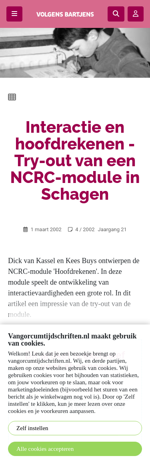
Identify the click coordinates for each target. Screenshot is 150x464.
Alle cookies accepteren (45, 449)
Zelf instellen (32, 428)
